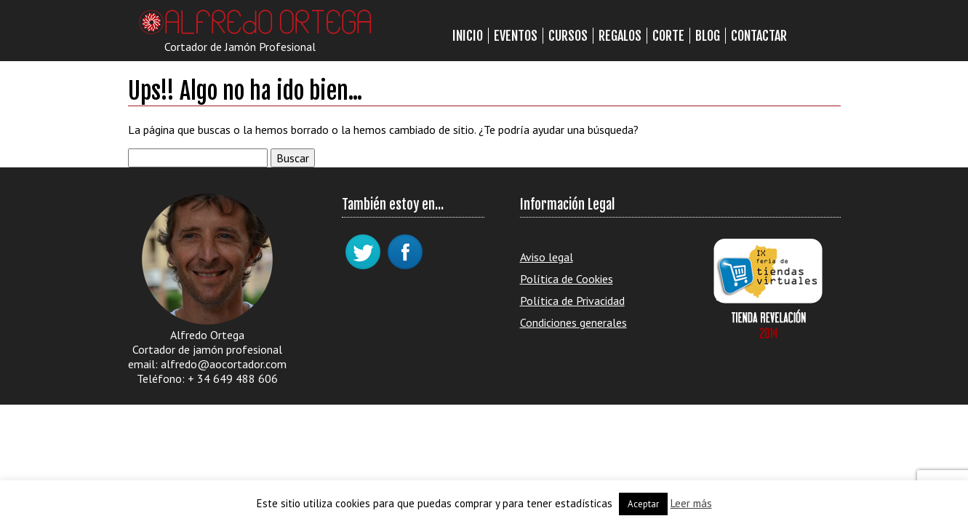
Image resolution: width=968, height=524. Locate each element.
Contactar (759, 36)
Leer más (691, 503)
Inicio (467, 36)
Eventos (515, 36)
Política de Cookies (566, 278)
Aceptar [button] (643, 504)
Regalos (620, 36)
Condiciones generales (573, 322)
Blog (707, 36)
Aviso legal (546, 257)
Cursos (568, 36)
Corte (668, 36)
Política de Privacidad (572, 300)
